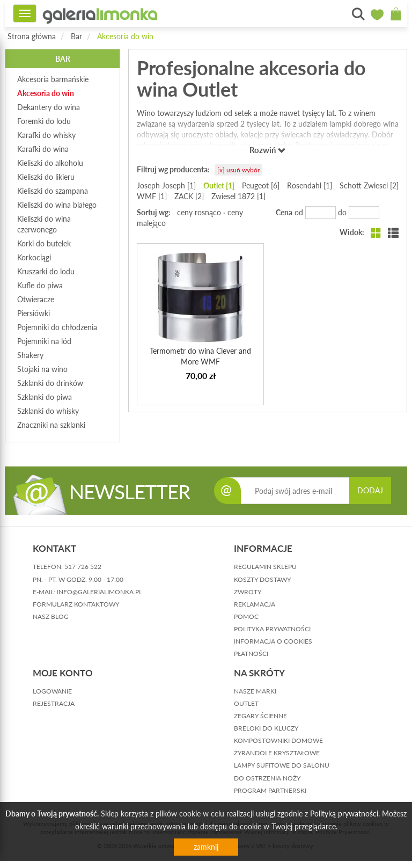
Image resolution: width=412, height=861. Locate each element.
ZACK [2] (189, 196)
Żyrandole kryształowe (277, 753)
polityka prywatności (272, 629)
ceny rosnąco (199, 212)
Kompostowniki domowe (278, 740)
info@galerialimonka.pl (99, 592)
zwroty (247, 592)
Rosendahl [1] (309, 185)
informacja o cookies (273, 641)
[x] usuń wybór (238, 170)
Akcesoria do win (125, 36)
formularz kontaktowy (76, 604)
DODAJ (370, 490)
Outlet (246, 703)
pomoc (246, 616)
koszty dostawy (262, 579)
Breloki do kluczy (266, 728)
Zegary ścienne (260, 716)
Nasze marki (255, 691)
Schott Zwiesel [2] (369, 185)
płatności (251, 654)
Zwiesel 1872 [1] (238, 196)
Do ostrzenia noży (267, 778)
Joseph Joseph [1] (166, 185)
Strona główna (32, 36)
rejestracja (54, 703)
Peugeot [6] (260, 185)
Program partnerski (270, 790)
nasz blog (51, 616)
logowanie (52, 691)
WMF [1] (152, 196)
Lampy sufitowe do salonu (281, 765)
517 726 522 (82, 567)
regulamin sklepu (265, 567)
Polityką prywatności (344, 813)
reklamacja (254, 604)
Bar (76, 36)
